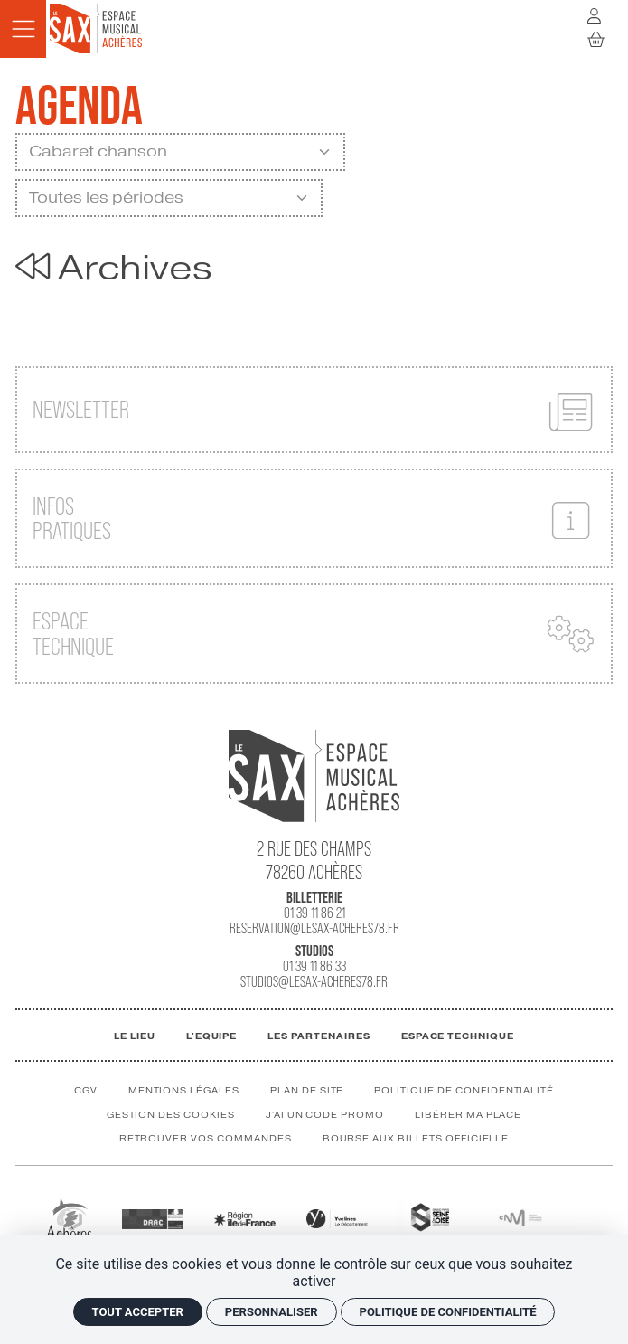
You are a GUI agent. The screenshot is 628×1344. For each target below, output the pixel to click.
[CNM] (520, 1216)
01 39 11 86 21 (314, 913)
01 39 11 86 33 (314, 966)
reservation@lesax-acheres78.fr (314, 928)
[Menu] (23, 29)
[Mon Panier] (596, 40)
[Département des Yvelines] (337, 1217)
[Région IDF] (245, 1217)
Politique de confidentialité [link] (448, 1312)
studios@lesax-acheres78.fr (314, 981)
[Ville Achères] (68, 1216)
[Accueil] (96, 27)
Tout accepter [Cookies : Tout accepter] (137, 1312)
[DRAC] (152, 1217)
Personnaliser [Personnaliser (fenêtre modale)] (271, 1312)
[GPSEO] (428, 1216)
